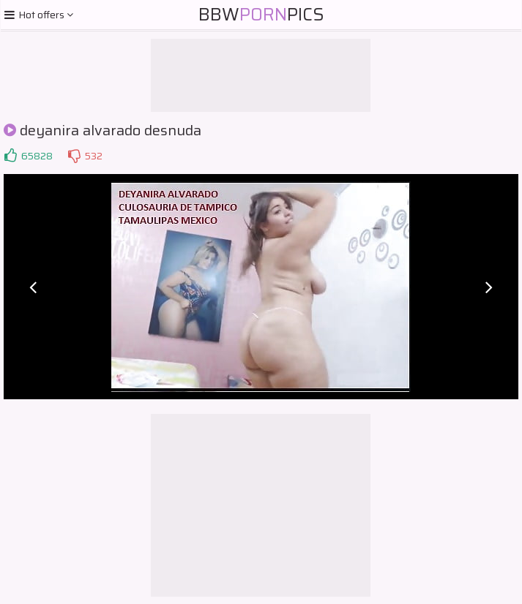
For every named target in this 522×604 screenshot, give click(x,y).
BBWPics (261, 15)
